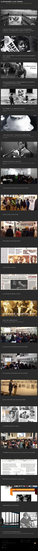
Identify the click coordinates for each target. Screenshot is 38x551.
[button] (36, 7)
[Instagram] (4, 547)
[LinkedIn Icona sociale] (2, 547)
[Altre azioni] (35, 26)
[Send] (35, 543)
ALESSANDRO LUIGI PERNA (12, 1)
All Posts (2, 7)
